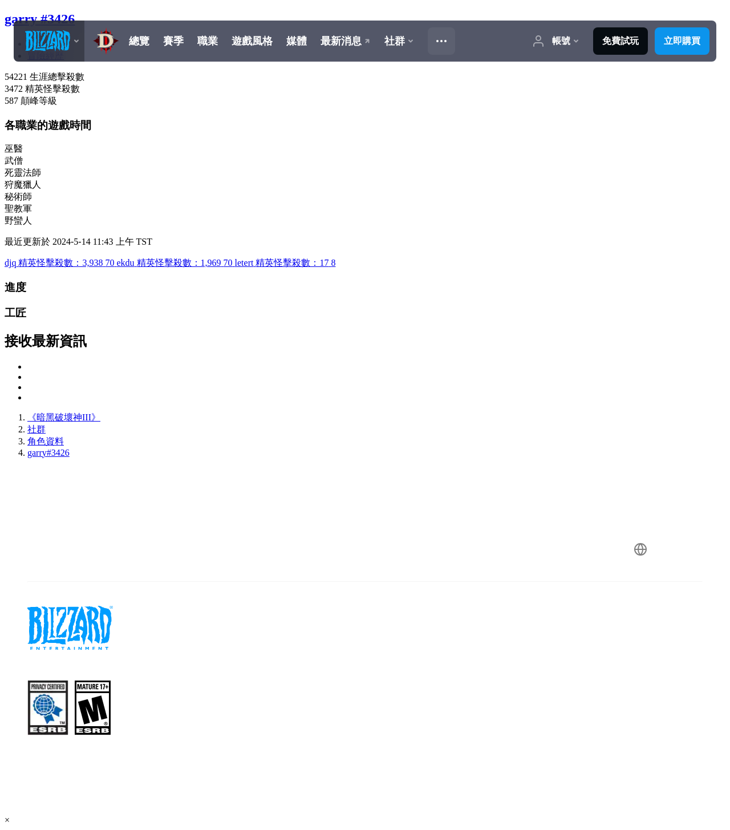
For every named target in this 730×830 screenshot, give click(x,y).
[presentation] (49, 41)
